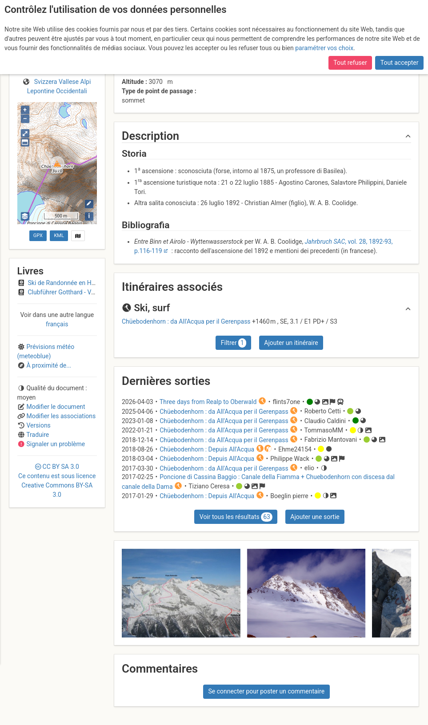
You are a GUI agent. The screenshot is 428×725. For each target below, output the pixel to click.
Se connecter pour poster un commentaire (266, 691)
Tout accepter (399, 62)
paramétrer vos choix (324, 48)
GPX (38, 235)
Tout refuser (350, 62)
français (57, 324)
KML (59, 235)
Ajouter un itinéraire (291, 342)
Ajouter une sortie (314, 516)
